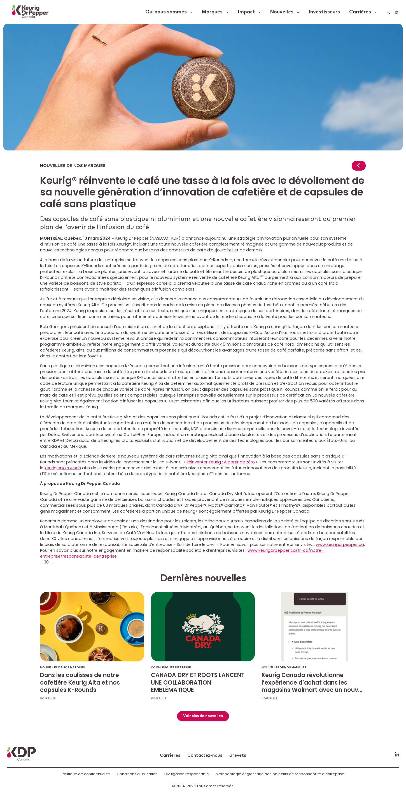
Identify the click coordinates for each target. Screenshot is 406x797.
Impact (246, 12)
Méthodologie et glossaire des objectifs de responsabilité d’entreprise (280, 774)
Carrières (360, 12)
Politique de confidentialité (86, 774)
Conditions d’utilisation (137, 774)
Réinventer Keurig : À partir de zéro (220, 462)
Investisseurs (324, 12)
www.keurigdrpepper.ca (340, 544)
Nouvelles (281, 12)
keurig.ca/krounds (63, 468)
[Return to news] (359, 166)
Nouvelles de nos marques (73, 166)
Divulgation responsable (186, 774)
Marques (212, 12)
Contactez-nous (204, 755)
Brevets (237, 755)
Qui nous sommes (166, 12)
